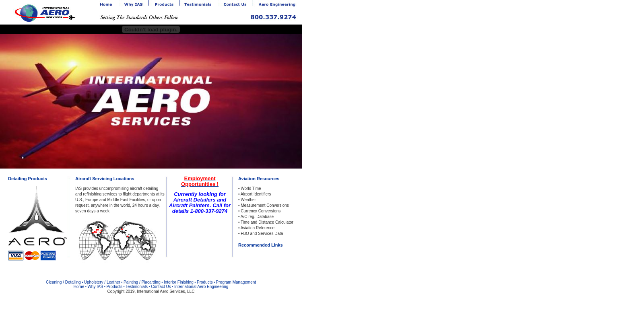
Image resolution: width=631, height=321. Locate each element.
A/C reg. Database (257, 216)
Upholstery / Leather (102, 282)
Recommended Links (260, 245)
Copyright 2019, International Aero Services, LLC (151, 291)
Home (79, 286)
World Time (251, 188)
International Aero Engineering (201, 286)
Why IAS (95, 286)
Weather (248, 200)
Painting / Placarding (142, 282)
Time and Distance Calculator (267, 222)
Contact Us (161, 286)
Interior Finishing (179, 282)
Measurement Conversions (265, 205)
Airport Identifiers (256, 194)
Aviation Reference (257, 228)
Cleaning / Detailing (63, 282)
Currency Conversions (260, 211)
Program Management (236, 282)
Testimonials (137, 286)
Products (204, 282)
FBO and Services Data (262, 233)
